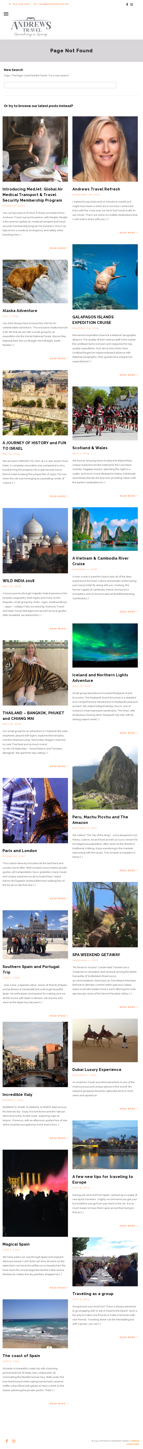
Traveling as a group (92, 1294)
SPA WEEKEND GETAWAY (96, 955)
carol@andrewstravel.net (51, 4)
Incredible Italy (18, 1095)
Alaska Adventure (20, 311)
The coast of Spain (21, 1356)
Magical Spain (16, 1245)
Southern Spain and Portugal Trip (35, 967)
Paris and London (20, 851)
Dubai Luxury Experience (97, 1070)
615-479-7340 (19, 4)
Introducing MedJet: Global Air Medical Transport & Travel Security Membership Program (33, 195)
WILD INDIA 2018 (19, 581)
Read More (59, 248)
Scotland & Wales (90, 448)
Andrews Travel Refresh (96, 189)
